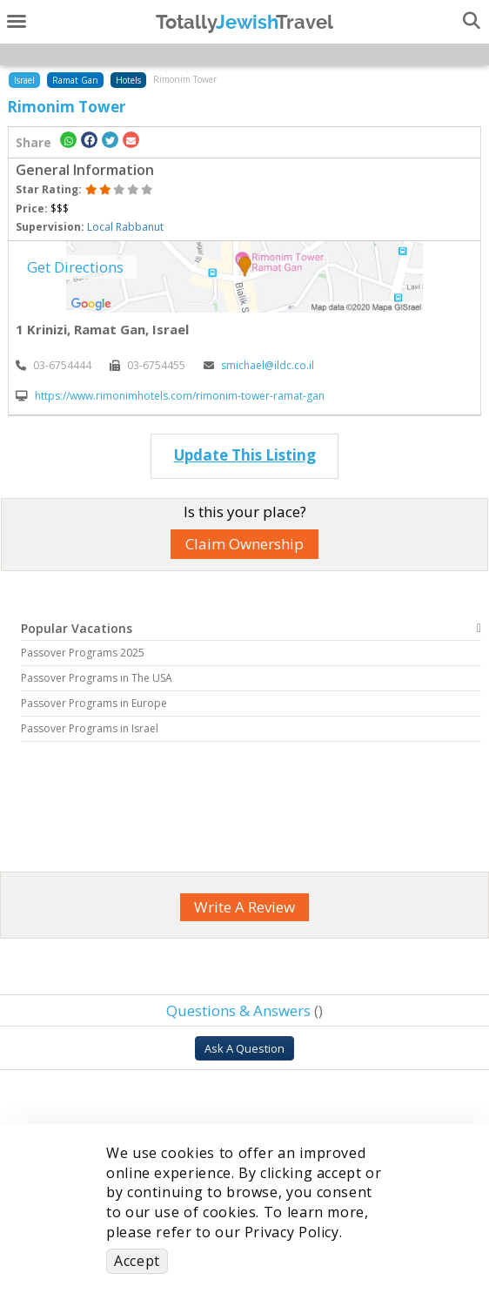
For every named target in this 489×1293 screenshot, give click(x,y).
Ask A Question (244, 1048)
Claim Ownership (244, 544)
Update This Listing (245, 455)
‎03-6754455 (147, 365)
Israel (24, 80)
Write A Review (244, 907)
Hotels (128, 80)
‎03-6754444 (53, 365)
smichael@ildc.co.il (259, 365)
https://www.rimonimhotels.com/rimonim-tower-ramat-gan (170, 395)
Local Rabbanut (125, 226)
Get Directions (75, 267)
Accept (137, 1260)
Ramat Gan (75, 80)
